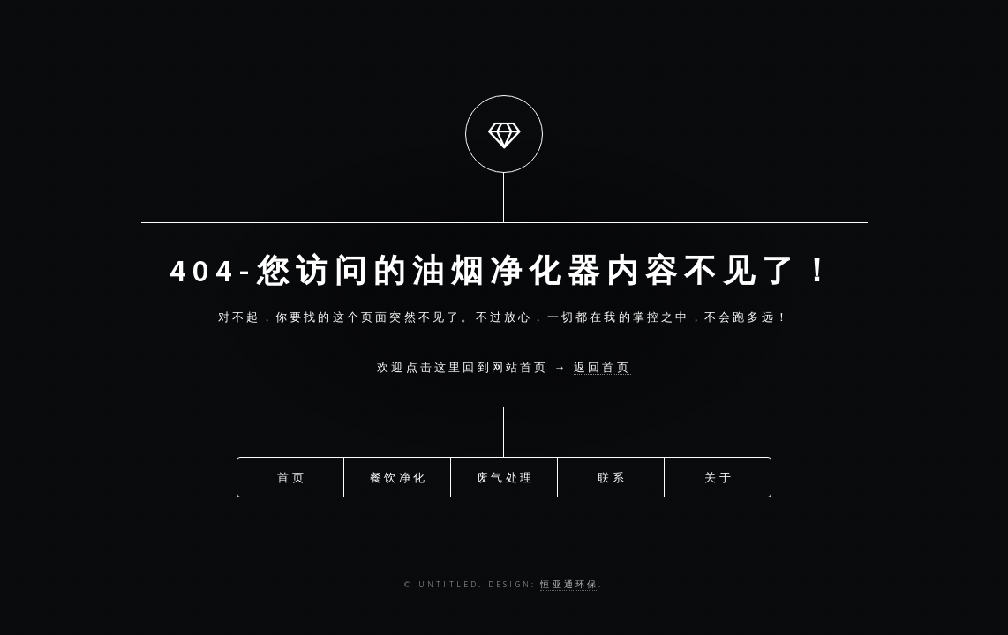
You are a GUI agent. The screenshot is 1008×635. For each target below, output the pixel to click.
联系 (612, 474)
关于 (718, 474)
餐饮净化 (398, 474)
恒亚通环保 (569, 584)
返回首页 (602, 367)
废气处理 (505, 474)
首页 (291, 474)
